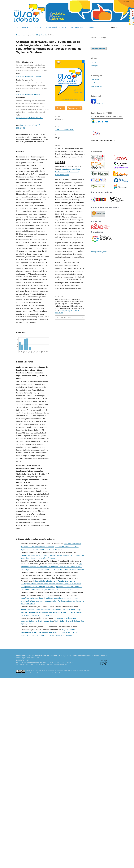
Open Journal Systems (99, 252)
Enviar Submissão (98, 49)
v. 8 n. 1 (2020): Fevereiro (38, 35)
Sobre (24, 27)
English (93, 62)
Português (94, 66)
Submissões (36, 27)
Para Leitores (95, 79)
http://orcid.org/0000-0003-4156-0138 (29, 94)
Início (16, 27)
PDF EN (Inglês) (75, 108)
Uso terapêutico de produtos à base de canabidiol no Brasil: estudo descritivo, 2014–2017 (51, 567)
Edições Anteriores (77, 27)
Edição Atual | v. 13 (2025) (56, 27)
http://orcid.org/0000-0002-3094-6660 (29, 76)
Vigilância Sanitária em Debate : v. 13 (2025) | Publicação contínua (46, 635)
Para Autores (95, 83)
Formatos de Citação (64, 317)
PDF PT (61, 108)
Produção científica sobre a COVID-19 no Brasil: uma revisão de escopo (48, 555)
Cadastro (126, 2)
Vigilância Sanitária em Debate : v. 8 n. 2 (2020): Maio (41, 549)
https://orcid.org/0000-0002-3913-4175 (29, 118)
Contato (91, 27)
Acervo (25, 35)
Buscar (115, 27)
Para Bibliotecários (97, 86)
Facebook (100, 103)
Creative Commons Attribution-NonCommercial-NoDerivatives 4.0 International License (68, 172)
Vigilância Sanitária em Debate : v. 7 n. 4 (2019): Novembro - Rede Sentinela (55, 569)
